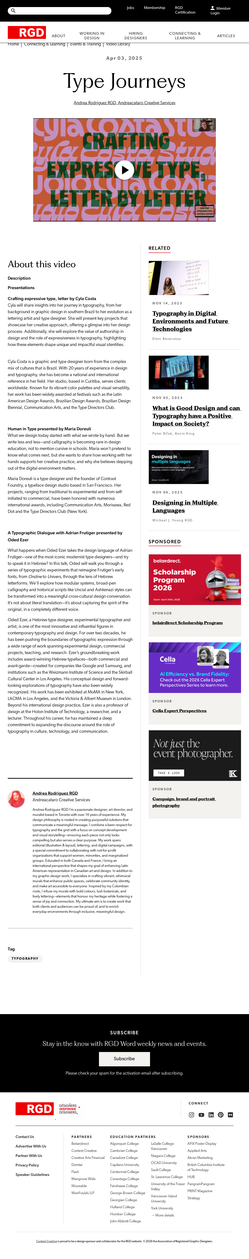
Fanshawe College (124, 1186)
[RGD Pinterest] (221, 1115)
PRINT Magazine (200, 1191)
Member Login (221, 11)
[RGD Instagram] (192, 1115)
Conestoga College (124, 1179)
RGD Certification (185, 10)
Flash (75, 1172)
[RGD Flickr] (230, 1115)
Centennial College (124, 1172)
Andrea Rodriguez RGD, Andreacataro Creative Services (124, 103)
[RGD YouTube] (201, 1115)
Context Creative (84, 1151)
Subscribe (124, 1059)
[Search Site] (63, 11)
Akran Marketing (200, 1158)
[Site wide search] (59, 11)
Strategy (193, 1198)
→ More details (162, 1215)
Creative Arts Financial (88, 1158)
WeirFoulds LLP (82, 1193)
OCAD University (164, 1163)
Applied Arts (197, 1151)
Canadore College (124, 1158)
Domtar (77, 1165)
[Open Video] (124, 170)
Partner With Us (29, 1155)
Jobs (130, 8)
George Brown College (127, 1193)
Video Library (118, 44)
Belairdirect (80, 1144)
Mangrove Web (83, 1179)
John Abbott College (125, 1221)
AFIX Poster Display (201, 1144)
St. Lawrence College (167, 1177)
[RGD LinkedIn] (211, 1115)
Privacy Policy (27, 1165)
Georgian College (123, 1200)
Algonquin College (124, 1144)
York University (162, 1208)
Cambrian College (124, 1151)
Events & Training (85, 44)
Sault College (161, 1170)
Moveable (79, 1186)
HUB (191, 1177)
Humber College (123, 1214)
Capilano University (124, 1165)
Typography (25, 959)
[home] (27, 32)
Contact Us (25, 1136)
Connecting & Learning (44, 44)
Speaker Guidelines (32, 1174)
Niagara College (163, 1156)
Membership (154, 8)
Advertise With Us (31, 1146)
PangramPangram (201, 1184)
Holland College (122, 1207)
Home (13, 44)
